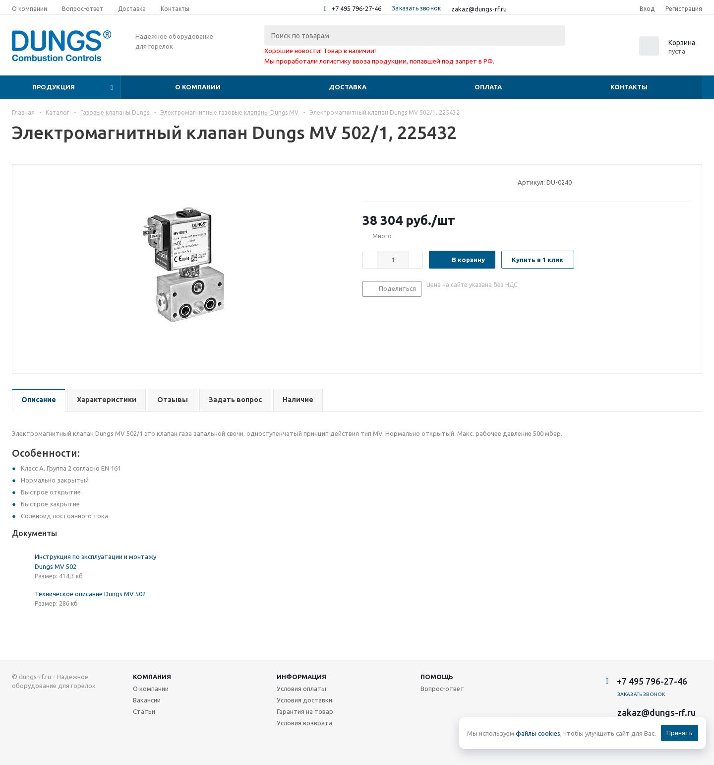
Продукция (53, 86)
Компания (152, 676)
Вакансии (147, 699)
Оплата (488, 86)
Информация (301, 676)
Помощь (436, 676)
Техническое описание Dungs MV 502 (90, 593)
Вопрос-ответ (442, 688)
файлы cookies (538, 733)
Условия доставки (304, 699)
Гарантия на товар (305, 711)
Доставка (347, 86)
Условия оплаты (301, 688)
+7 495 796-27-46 (356, 8)
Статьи (144, 711)
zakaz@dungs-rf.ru (479, 8)
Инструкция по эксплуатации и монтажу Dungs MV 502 (95, 561)
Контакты (629, 86)
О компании (198, 86)
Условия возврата (304, 722)
